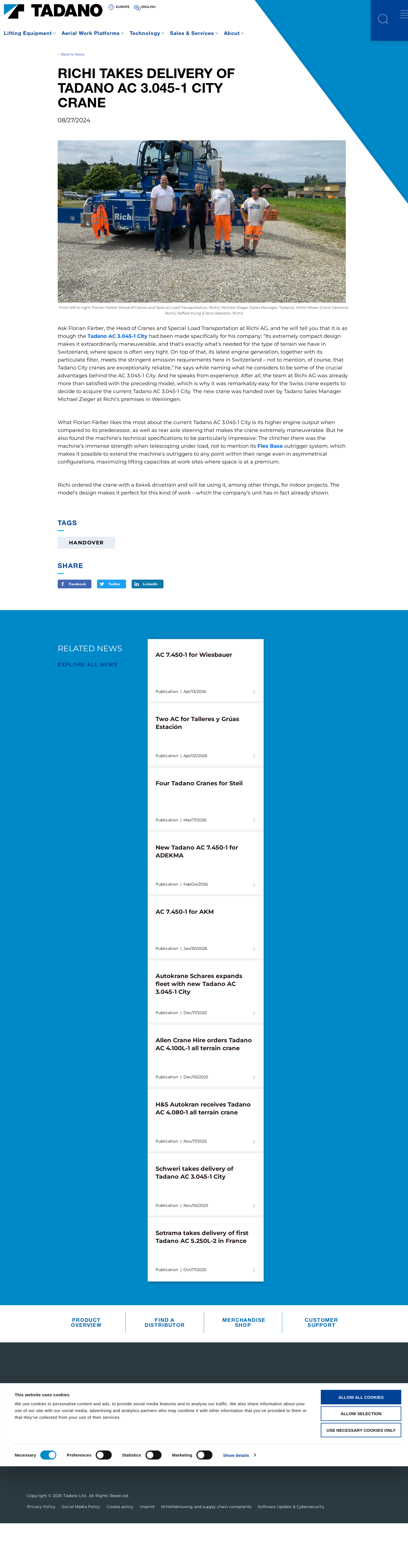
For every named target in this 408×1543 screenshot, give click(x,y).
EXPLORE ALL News (88, 684)
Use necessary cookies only (360, 1507)
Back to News (72, 74)
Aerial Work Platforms (91, 33)
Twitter (114, 604)
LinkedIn (150, 604)
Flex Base (270, 466)
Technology (145, 33)
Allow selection (361, 1490)
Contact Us (301, 1444)
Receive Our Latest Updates (329, 1410)
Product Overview (86, 1342)
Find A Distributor (165, 1342)
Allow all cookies (361, 1473)
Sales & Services (192, 33)
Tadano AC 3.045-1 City (117, 356)
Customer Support (321, 1342)
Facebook (77, 604)
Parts (191, 1425)
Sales (191, 1439)
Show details (236, 1531)
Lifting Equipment (28, 33)
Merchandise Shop (244, 1342)
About (232, 33)
